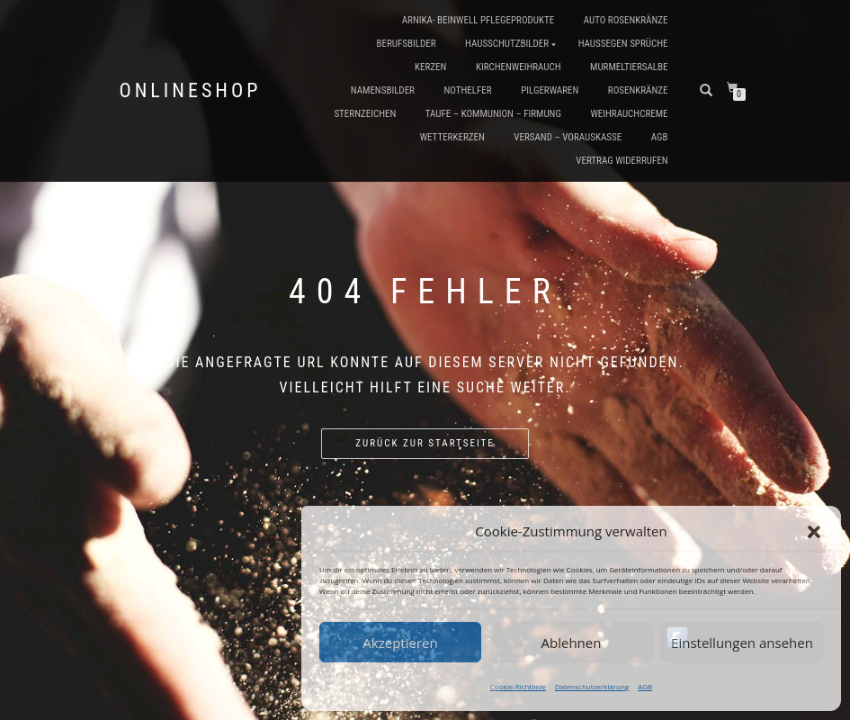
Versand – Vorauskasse (568, 137)
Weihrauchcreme (628, 114)
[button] (814, 532)
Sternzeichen (365, 114)
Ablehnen (571, 643)
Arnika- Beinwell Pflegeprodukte (478, 20)
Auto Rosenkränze (626, 20)
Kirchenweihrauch (518, 67)
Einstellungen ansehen (742, 643)
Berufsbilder (405, 44)
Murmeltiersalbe (628, 67)
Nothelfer (467, 90)
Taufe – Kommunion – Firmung (493, 114)
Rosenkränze (638, 90)
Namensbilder (383, 90)
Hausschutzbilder (507, 44)
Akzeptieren (399, 643)
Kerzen (430, 67)
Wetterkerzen (452, 137)
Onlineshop (191, 91)
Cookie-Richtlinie (518, 686)
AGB (645, 686)
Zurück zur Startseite (424, 443)
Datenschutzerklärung (592, 686)
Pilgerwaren (549, 90)
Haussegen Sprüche (623, 44)
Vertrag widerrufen (621, 160)
